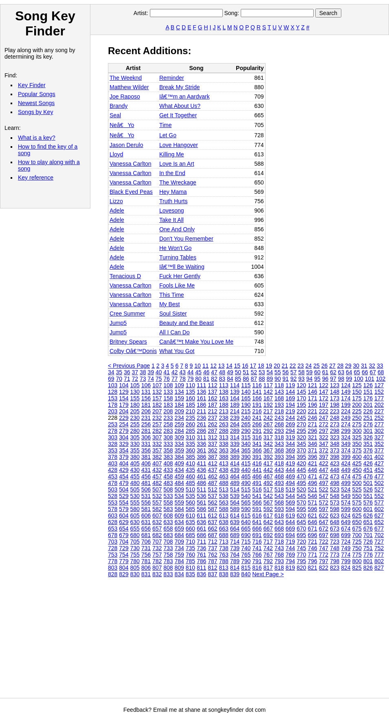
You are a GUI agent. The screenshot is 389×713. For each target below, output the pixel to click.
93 (301, 378)
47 (214, 372)
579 (123, 509)
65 (357, 372)
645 (301, 522)
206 (146, 411)
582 (157, 509)
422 (323, 463)
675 (357, 528)
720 (301, 541)
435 (190, 470)
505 (135, 489)
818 (279, 567)
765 (246, 554)
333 (168, 444)
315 (246, 437)
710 (190, 541)
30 (356, 365)
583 (168, 509)
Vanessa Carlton (130, 163)
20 (277, 365)
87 (254, 378)
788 (224, 561)
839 (235, 574)
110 (190, 385)
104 (123, 385)
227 (379, 411)
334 (179, 444)
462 (212, 476)
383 (168, 457)
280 (135, 431)
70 (119, 378)
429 (123, 470)
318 (279, 437)
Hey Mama (173, 192)
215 (246, 411)
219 (290, 411)
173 (334, 398)
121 (312, 385)
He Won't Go (175, 248)
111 (201, 385)
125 (357, 385)
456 (146, 476)
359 (179, 450)
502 (379, 483)
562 (212, 502)
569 (290, 502)
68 (381, 372)
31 (364, 365)
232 (157, 418)
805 (135, 567)
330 (135, 444)
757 (157, 554)
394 (290, 457)
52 (254, 372)
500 (357, 483)
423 (334, 463)
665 (246, 528)
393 (279, 457)
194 (290, 404)
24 (308, 365)
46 (206, 372)
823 (334, 567)
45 (198, 372)
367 (268, 450)
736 (201, 548)
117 (268, 385)
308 (168, 437)
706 (146, 541)
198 (334, 404)
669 (290, 528)
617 (268, 515)
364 (235, 450)
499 (345, 483)
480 (135, 483)
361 (201, 450)
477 (379, 476)
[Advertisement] (186, 641)
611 (201, 515)
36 (127, 372)
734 (179, 548)
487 (212, 483)
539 (235, 496)
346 (312, 444)
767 (268, 554)
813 (224, 567)
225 (357, 411)
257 (157, 424)
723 (334, 541)
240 (246, 418)
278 (112, 431)
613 (224, 515)
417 (268, 463)
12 (213, 365)
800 (357, 561)
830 (135, 574)
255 (135, 424)
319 (290, 437)
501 (368, 483)
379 (123, 457)
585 (190, 509)
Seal (115, 115)
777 (379, 554)
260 (190, 424)
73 (143, 378)
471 (312, 476)
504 (123, 489)
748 (334, 548)
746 (312, 548)
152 (379, 391)
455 (135, 476)
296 (312, 431)
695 (301, 535)
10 (197, 365)
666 (257, 528)
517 (268, 489)
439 (235, 470)
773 (334, 554)
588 (224, 509)
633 (168, 522)
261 (201, 424)
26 (324, 365)
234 (179, 418)
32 (372, 365)
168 (279, 398)
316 (257, 437)
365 (246, 450)
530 (135, 496)
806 (146, 567)
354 (123, 450)
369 (290, 450)
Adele (117, 210)
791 (257, 561)
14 (229, 365)
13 (221, 365)
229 (123, 418)
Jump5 (118, 323)
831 (146, 574)
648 (334, 522)
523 (334, 489)
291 (257, 431)
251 (368, 418)
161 (201, 398)
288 (224, 431)
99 (349, 378)
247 (323, 418)
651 (368, 522)
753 (112, 554)
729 (123, 548)
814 (235, 567)
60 (317, 372)
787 (212, 561)
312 (212, 437)
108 (168, 385)
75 (159, 378)
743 (279, 548)
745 (301, 548)
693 (279, 535)
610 (190, 515)
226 (368, 411)
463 (224, 476)
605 (135, 515)
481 (146, 483)
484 (179, 483)
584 (179, 509)
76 (166, 378)
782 (157, 561)
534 (179, 496)
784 (179, 561)
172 (323, 398)
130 (135, 391)
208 (168, 411)
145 (301, 391)
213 (224, 411)
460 (190, 476)
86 (246, 378)
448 (334, 470)
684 (179, 535)
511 (201, 489)
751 (368, 548)
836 (201, 574)
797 (323, 561)
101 (369, 378)
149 (345, 391)
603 (112, 515)
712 (212, 541)
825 (357, 567)
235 (190, 418)
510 (190, 489)
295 (301, 431)
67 (372, 372)
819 (290, 567)
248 (334, 418)
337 (212, 444)
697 (323, 535)
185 (190, 404)
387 (212, 457)
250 (357, 418)
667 (268, 528)
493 (279, 483)
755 (135, 554)
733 (168, 548)
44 (190, 372)
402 (379, 457)
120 (301, 385)
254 (123, 424)
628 (112, 522)
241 (257, 418)
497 (323, 483)
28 (340, 365)
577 (379, 502)
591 (257, 509)
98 (341, 378)
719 (290, 541)
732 (157, 548)
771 (312, 554)
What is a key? (36, 137)
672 (323, 528)
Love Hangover (178, 145)
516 (257, 489)
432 (157, 470)
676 (368, 528)
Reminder (171, 78)
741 (257, 548)
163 (224, 398)
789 (235, 561)
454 (123, 476)
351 (368, 444)
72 (135, 378)
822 (323, 567)
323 (334, 437)
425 (357, 463)
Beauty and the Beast (186, 323)
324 (345, 437)
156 (146, 398)
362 (212, 450)
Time (165, 125)
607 (157, 515)
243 (279, 418)
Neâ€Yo (122, 125)
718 (279, 541)
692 (268, 535)
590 (246, 509)
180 (135, 404)
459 (179, 476)
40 (159, 372)
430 (135, 470)
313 (224, 437)
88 (262, 378)
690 (246, 535)
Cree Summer (127, 313)
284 (179, 431)
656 (146, 528)
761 (201, 554)
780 (135, 561)
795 (301, 561)
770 (301, 554)
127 (379, 385)
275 (357, 424)
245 (301, 418)
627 (379, 515)
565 (246, 502)
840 (246, 574)
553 (112, 502)
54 (269, 372)
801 (368, 561)
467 (268, 476)
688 (224, 535)
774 (345, 554)
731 (146, 548)
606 (146, 515)
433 (168, 470)
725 (357, 541)
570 (301, 502)
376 (368, 450)
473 (334, 476)
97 (333, 378)
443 (279, 470)
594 (290, 509)
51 (246, 372)
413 (224, 463)
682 (157, 535)
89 (269, 378)
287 (212, 431)
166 (257, 398)
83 (222, 378)
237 (212, 418)
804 (123, 567)
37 (135, 372)
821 (312, 567)
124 (345, 385)
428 (112, 470)
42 (174, 372)
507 (157, 489)
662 (212, 528)
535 (190, 496)
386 (201, 457)
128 (112, 391)
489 (235, 483)
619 (290, 515)
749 (345, 548)
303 (112, 437)
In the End (172, 173)
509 (179, 489)
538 (224, 496)
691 (257, 535)
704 (123, 541)
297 (323, 431)
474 (345, 476)
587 (212, 509)
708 (168, 541)
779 (123, 561)
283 (168, 431)
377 (379, 450)
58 (301, 372)
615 (246, 515)
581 (146, 509)
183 (168, 404)
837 (212, 574)
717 (268, 541)
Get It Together (178, 115)
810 (190, 567)
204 (123, 411)
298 (334, 431)
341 (257, 444)
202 (379, 404)
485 (190, 483)
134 (179, 391)
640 (246, 522)
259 (179, 424)
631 (146, 522)
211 (201, 411)
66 (365, 372)
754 (123, 554)
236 (201, 418)
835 (190, 574)
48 (222, 372)
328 (112, 444)
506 (146, 489)
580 (135, 509)
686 (201, 535)
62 (333, 372)
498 (334, 483)
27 (332, 365)
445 (301, 470)
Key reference (35, 177)
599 (345, 509)
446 (312, 470)
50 (238, 372)
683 (168, 535)
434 (179, 470)
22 (293, 365)
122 (323, 385)
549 (345, 496)
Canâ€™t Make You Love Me (196, 341)
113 (224, 385)
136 (201, 391)
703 (112, 541)
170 (301, 398)
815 (246, 567)
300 (357, 431)
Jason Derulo (126, 145)
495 (301, 483)
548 (334, 496)
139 (235, 391)
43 (182, 372)
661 (201, 528)
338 (224, 444)
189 (235, 404)
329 (123, 444)
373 (334, 450)
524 (345, 489)
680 (135, 535)
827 (379, 567)
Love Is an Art (176, 163)
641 (257, 522)
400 (357, 457)
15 (237, 365)
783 (168, 561)
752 (379, 548)
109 (179, 385)
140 (246, 391)
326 (368, 437)
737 (212, 548)
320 (301, 437)
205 (135, 411)
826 (368, 567)
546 (312, 496)
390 (246, 457)
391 (257, 457)
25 (316, 365)
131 (146, 391)
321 (312, 437)
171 (312, 398)
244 (290, 418)
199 (345, 404)
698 (334, 535)
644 (290, 522)
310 (190, 437)
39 (150, 372)
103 (112, 385)
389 (235, 457)
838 (224, 574)
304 (123, 437)
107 (157, 385)
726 (368, 541)
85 (238, 378)
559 (179, 502)
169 (290, 398)
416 (257, 463)
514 (235, 489)
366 (257, 450)
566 (257, 502)
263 (224, 424)
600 (357, 509)
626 (368, 515)
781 (146, 561)
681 (146, 535)
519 (290, 489)
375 (357, 450)
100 (358, 378)
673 (334, 528)
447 (323, 470)
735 (190, 548)
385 (190, 457)
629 (123, 522)
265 (246, 424)
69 (111, 378)
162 (212, 398)
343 (279, 444)
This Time (171, 295)
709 (179, 541)
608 (168, 515)
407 (157, 463)
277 (379, 424)
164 (235, 398)
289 (235, 431)
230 (135, 418)
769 (290, 554)
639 (235, 522)
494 (290, 483)
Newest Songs (36, 103)
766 (257, 554)
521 (312, 489)
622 (323, 515)
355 (135, 450)
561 (201, 502)
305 (135, 437)
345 (301, 444)
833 (168, 574)
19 (269, 365)
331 (146, 444)
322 (323, 437)
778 (112, 561)
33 (380, 365)
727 (379, 541)
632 (157, 522)
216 (257, 411)
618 (279, 515)
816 (257, 567)
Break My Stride (179, 87)
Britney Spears (128, 341)
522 (323, 489)
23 (300, 365)
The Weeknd (126, 78)
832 (157, 574)
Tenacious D (125, 276)
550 (357, 496)
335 (190, 444)
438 (224, 470)
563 (224, 502)
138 (224, 391)
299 (345, 431)
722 (323, 541)
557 (157, 502)
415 (246, 463)
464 (235, 476)
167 (268, 398)
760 (190, 554)
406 (146, 463)
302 (379, 431)
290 (246, 431)
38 (143, 372)
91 (285, 378)
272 (323, 424)
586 (201, 509)
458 (168, 476)
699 (345, 535)
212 (212, 411)
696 (312, 535)
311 (201, 437)
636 (201, 522)
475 (357, 476)
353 (112, 450)
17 (253, 365)
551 (368, 496)
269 (290, 424)
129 (123, 391)
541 (257, 496)
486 (201, 483)
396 (312, 457)
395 (301, 457)
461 (201, 476)
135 (190, 391)
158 (168, 398)
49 (230, 372)
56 (285, 372)
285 (190, 431)
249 (345, 418)
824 (345, 567)
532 (157, 496)
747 (323, 548)
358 (168, 450)
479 (123, 483)
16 (245, 365)
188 (224, 404)
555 (135, 502)
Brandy (118, 106)
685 (190, 535)
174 (345, 398)
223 (334, 411)
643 (279, 522)
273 (334, 424)
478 (112, 483)
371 (312, 450)
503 (112, 489)
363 (224, 450)
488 (224, 483)
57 (293, 372)
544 (290, 496)
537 (212, 496)
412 (212, 463)
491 (257, 483)
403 (112, 463)
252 (379, 418)
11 (205, 365)
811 (201, 567)
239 (235, 418)
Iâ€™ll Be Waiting (181, 266)
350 (357, 444)
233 (168, 418)
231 (146, 418)
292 (268, 431)
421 (312, 463)
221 (312, 411)
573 (334, 502)
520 (301, 489)
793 (279, 561)
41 (166, 372)
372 (323, 450)
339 (235, 444)
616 (257, 515)
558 (168, 502)
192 (268, 404)
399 (345, 457)
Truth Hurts (173, 201)
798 (334, 561)
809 (179, 567)
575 (357, 502)
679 (123, 535)
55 (278, 372)
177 (379, 398)
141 (257, 391)
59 (309, 372)
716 (257, 541)
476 (368, 476)
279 (123, 431)
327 (379, 437)
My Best (169, 304)
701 (368, 535)
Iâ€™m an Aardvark (184, 96)
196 (312, 404)
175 (357, 398)
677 (379, 528)
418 (279, 463)
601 (368, 509)
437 (212, 470)
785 (190, 561)
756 (146, 554)
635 (190, 522)
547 (323, 496)
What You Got (176, 351)
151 (368, 391)
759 (179, 554)
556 (146, 502)
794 (290, 561)
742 (268, 548)
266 (257, 424)
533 (168, 496)
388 (224, 457)
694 (290, 535)
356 (146, 450)
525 (357, 489)
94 (309, 378)
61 (325, 372)
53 (262, 372)
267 (268, 424)
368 (279, 450)
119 (290, 385)
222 (323, 411)
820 (301, 567)
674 (345, 528)
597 (323, 509)
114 (235, 385)
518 (279, 489)
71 (127, 378)
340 (246, 444)
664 (235, 528)
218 (279, 411)
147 (323, 391)
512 (212, 489)
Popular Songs (36, 94)
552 (379, 496)
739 (235, 548)
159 (179, 398)
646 (312, 522)
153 (112, 398)
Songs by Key (35, 112)
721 (312, 541)
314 (235, 437)
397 (323, 457)
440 (246, 470)
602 (379, 509)
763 (224, 554)
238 (224, 418)
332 (157, 444)
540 (246, 496)
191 (257, 404)
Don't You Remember (186, 238)
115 (246, 385)
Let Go (167, 135)
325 (357, 437)
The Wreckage (177, 182)
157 (157, 398)
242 (268, 418)
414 (235, 463)
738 (224, 548)
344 (290, 444)
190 (246, 404)
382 (157, 457)
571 (312, 502)
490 (246, 483)
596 (312, 509)
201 (368, 404)
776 (368, 554)
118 (279, 385)
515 (246, 489)
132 (157, 391)
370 (301, 450)
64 (349, 372)
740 (246, 548)
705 (135, 541)
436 (201, 470)
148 (334, 391)
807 (157, 567)
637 (212, 522)
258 (168, 424)
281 (146, 431)
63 (341, 372)
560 (190, 502)
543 (279, 496)
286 (201, 431)
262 (212, 424)
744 (290, 548)
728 (112, 548)
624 (345, 515)
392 (268, 457)
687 (212, 535)
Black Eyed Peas (131, 192)
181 (146, 404)
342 (268, 444)
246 (312, 418)
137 (212, 391)
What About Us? (179, 106)
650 (357, 522)
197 (323, 404)
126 (368, 385)
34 (111, 372)
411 (201, 463)
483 (168, 483)
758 (168, 554)
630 (135, 522)
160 (190, 398)
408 (168, 463)
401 (368, 457)
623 (334, 515)
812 (212, 567)
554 (123, 502)
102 (380, 378)
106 (146, 385)
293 (279, 431)
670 (301, 528)
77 (174, 378)
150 (357, 391)
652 (379, 522)
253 (112, 424)
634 (179, 522)
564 (235, 502)
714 (235, 541)
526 (368, 489)
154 (123, 398)
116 (257, 385)
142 (268, 391)
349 (345, 444)
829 (123, 574)
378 (112, 457)
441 (257, 470)
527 (379, 489)
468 (279, 476)
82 (214, 378)
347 (323, 444)
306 (146, 437)
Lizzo (116, 201)
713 (224, 541)
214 (235, 411)
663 (224, 528)
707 (157, 541)
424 (345, 463)
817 (268, 567)
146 (312, 391)
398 (334, 457)
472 (323, 476)
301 (368, 431)
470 (301, 476)
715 (246, 541)
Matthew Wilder (129, 87)
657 (157, 528)
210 (190, 411)
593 (279, 509)
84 (230, 378)
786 (201, 561)
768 (279, 554)
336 (201, 444)
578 (112, 509)
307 (157, 437)
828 (112, 574)
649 (345, 522)
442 (268, 470)
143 (279, 391)
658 (168, 528)
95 (317, 378)
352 (379, 444)
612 (212, 515)
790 (246, 561)
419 (290, 463)
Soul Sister (173, 313)
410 (190, 463)
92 (293, 378)
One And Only (177, 229)
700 (357, 535)
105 (135, 385)
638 (224, 522)
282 (157, 431)
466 (257, 476)
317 (268, 437)
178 (112, 404)
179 (123, 404)
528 (112, 496)
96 (325, 378)
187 (212, 404)
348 (334, 444)
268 (279, 424)
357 (157, 450)
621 (312, 515)
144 (290, 391)
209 (179, 411)
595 (301, 509)
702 (379, 535)
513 (224, 489)
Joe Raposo (125, 96)
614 (235, 515)
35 (119, 372)
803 (112, 567)
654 (123, 528)
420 (301, 463)
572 (323, 502)
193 (279, 404)
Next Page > (268, 574)
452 (379, 470)
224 (345, 411)
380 (135, 457)
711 (201, 541)
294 (290, 431)
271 (312, 424)
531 (146, 496)
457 (157, 476)
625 (357, 515)
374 (345, 450)
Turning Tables (177, 257)
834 (179, 574)
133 (168, 391)
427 (379, 463)
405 (135, 463)
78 (182, 378)
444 (290, 470)
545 (301, 496)
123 (334, 385)
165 (246, 398)
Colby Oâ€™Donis (133, 351)
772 (323, 554)
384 (179, 457)
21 (284, 365)
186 (201, 404)
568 (279, 502)
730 (135, 548)
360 (190, 450)
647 (323, 522)
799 (345, 561)
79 (190, 378)
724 (345, 541)
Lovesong (171, 210)
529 (123, 496)
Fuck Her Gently (179, 276)
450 (357, 470)
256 (146, 424)
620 (301, 515)
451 (368, 470)
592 (268, 509)
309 (179, 437)
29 (348, 365)
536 (201, 496)
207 (157, 411)
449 (345, 470)
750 (357, 548)
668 (279, 528)
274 (345, 424)
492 (268, 483)
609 (179, 515)
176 (368, 398)
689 (235, 535)
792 (268, 561)
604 (123, 515)
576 (368, 502)
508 (168, 489)
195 (301, 404)
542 (268, 496)
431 (146, 470)
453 (112, 476)
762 (212, 554)
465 (246, 476)
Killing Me (171, 154)
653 (112, 528)
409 (179, 463)
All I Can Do (174, 332)
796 (312, 561)
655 (135, 528)
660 (190, 528)
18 (261, 365)
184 (179, 404)
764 (235, 554)
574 (345, 502)
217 (268, 411)
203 (112, 411)
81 (206, 378)
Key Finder (32, 85)
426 (368, 463)
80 (198, 378)
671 (312, 528)
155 (135, 398)
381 (146, 457)
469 (290, 476)
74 (150, 378)
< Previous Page (129, 365)
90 (278, 378)
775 (357, 554)
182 (157, 404)
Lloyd (116, 154)
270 (301, 424)
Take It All (171, 220)
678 (112, 535)
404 (123, 463)
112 (212, 385)
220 (301, 411)
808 (168, 567)
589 (235, 509)
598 (334, 509)
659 (179, 528)
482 (157, 483)
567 (268, 502)
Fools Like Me (177, 285)
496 (312, 483)
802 (379, 561)
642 (268, 522)
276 (368, 424)
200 (357, 404)
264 (235, 424)
